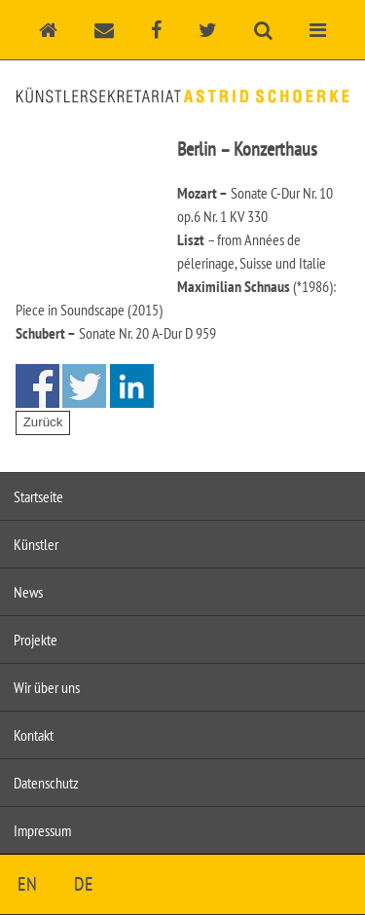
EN (27, 884)
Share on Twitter (84, 386)
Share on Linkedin (132, 386)
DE (83, 884)
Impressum (42, 830)
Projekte (35, 639)
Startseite (38, 496)
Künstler (36, 544)
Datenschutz (46, 782)
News (28, 592)
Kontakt (34, 735)
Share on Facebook (37, 386)
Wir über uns (47, 687)
